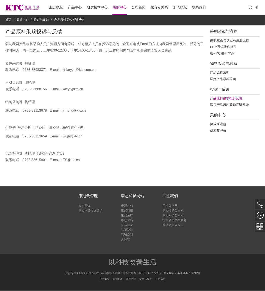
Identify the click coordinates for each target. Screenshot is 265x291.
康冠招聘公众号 (173, 210)
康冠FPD (127, 205)
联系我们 (199, 7)
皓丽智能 (127, 230)
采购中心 (119, 7)
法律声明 (131, 278)
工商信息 (160, 278)
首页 (8, 19)
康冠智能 (127, 220)
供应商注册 (218, 124)
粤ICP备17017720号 (150, 273)
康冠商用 (127, 210)
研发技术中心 (97, 7)
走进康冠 (56, 7)
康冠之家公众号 (173, 225)
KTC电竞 (127, 225)
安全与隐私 (145, 278)
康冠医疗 (127, 215)
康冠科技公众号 (173, 215)
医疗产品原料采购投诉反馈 (229, 105)
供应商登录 (218, 130)
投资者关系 (159, 7)
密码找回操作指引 (223, 53)
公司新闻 (138, 7)
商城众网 (127, 234)
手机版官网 (170, 205)
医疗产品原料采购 (223, 79)
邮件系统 (105, 278)
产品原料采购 (219, 72)
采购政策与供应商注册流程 (229, 40)
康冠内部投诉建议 (90, 210)
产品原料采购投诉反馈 (69, 19)
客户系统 (84, 205)
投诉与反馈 (41, 19)
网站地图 (118, 278)
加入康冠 (180, 7)
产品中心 (75, 7)
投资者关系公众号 (174, 220)
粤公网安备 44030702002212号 (182, 273)
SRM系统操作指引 (223, 47)
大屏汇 (125, 239)
